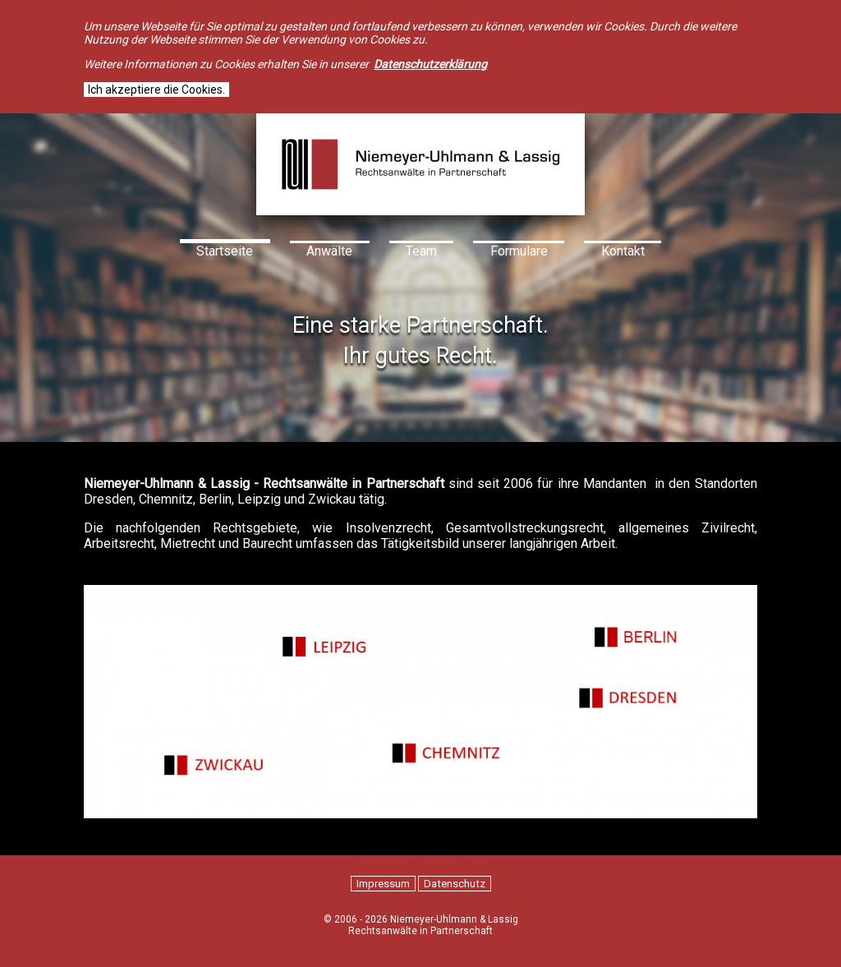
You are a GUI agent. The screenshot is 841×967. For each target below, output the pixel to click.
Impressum (383, 883)
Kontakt (623, 251)
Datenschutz (454, 883)
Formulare (519, 251)
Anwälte (329, 251)
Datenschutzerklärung (430, 64)
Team (421, 251)
